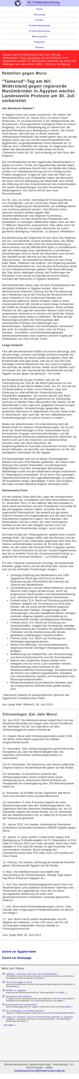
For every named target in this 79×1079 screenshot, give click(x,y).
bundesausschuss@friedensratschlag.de (39, 1070)
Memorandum (39, 36)
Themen (39, 47)
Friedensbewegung (39, 25)
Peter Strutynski (30, 57)
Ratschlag (39, 14)
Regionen (39, 42)
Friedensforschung (39, 31)
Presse (39, 20)
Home (39, 9)
